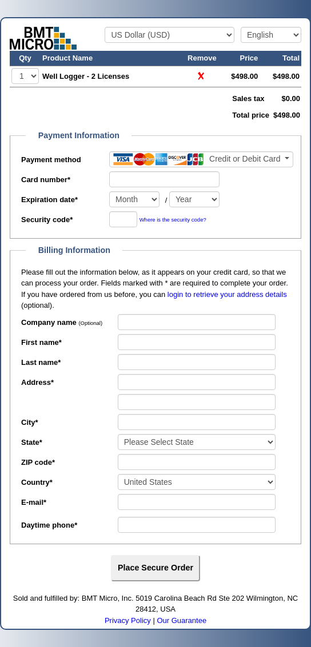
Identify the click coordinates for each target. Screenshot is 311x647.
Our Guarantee (181, 620)
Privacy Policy (128, 620)
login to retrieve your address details (227, 294)
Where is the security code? (172, 220)
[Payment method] (201, 159)
